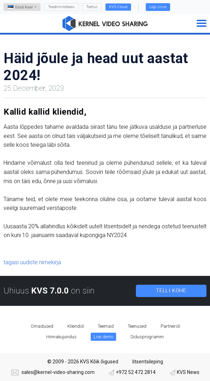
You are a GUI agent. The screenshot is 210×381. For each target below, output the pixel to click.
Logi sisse (158, 7)
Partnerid (170, 326)
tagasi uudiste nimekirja (32, 262)
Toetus (92, 7)
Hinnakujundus (61, 336)
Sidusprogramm (147, 336)
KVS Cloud (118, 7)
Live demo (103, 336)
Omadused (42, 326)
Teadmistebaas (61, 7)
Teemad (106, 326)
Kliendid (75, 326)
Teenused (137, 326)
